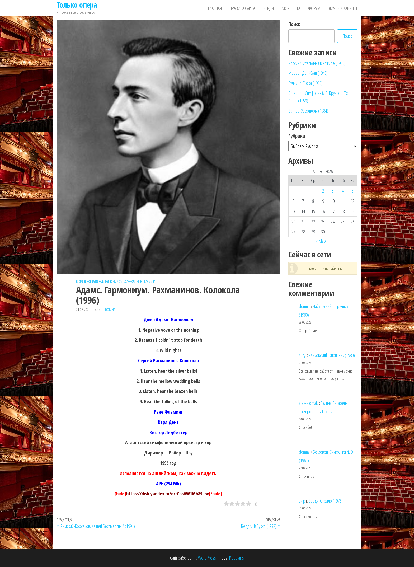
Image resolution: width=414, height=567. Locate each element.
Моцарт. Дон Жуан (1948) (308, 73)
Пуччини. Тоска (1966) (305, 83)
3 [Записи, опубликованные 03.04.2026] (332, 191)
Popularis (236, 558)
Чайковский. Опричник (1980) (332, 355)
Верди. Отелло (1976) (325, 501)
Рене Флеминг (146, 281)
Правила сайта (243, 8)
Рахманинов (83, 281)
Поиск (294, 24)
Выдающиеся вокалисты (107, 281)
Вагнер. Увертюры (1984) (308, 110)
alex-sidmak (308, 403)
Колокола (129, 281)
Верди (269, 8)
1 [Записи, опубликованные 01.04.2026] (313, 191)
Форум (314, 8)
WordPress (207, 558)
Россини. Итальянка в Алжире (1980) (317, 63)
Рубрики (296, 136)
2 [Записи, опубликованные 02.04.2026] (323, 191)
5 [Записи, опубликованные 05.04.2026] (353, 191)
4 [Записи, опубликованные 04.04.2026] (343, 191)
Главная (215, 8)
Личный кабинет (343, 8)
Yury (302, 355)
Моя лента (291, 8)
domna (110, 309)
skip (302, 501)
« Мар (321, 241)
